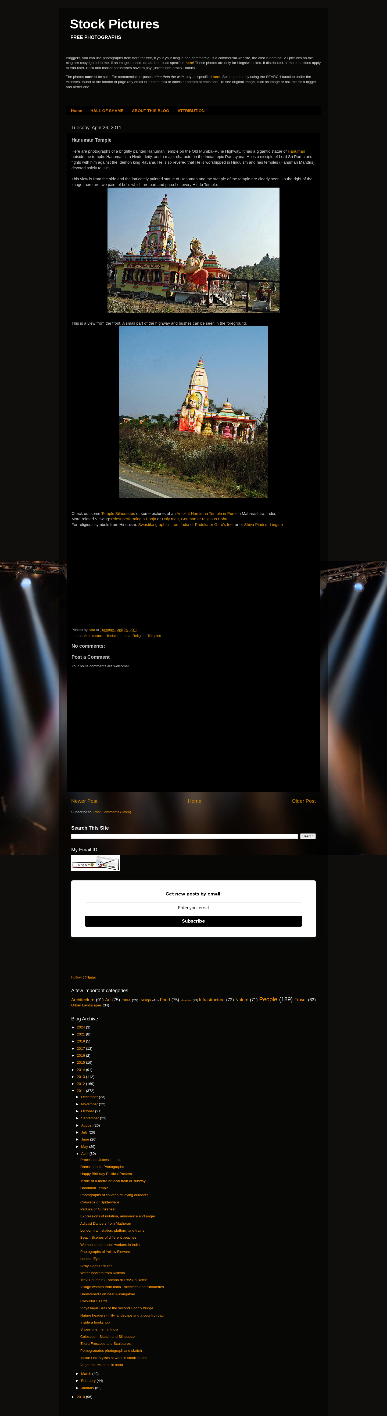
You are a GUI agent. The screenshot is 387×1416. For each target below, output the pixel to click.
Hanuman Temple (94, 1188)
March (86, 1374)
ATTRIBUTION (191, 110)
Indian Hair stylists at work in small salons (113, 1358)
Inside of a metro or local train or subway (113, 1181)
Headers (186, 1000)
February (89, 1381)
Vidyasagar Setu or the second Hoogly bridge (116, 1308)
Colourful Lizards (94, 1301)
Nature (242, 999)
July (85, 1132)
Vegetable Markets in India (101, 1365)
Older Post (304, 801)
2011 (81, 1091)
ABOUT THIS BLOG (150, 110)
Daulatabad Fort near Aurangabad (107, 1294)
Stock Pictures (114, 24)
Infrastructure (211, 999)
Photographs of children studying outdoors (114, 1195)
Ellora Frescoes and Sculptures (105, 1344)
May (85, 1147)
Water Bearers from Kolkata (102, 1273)
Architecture (93, 636)
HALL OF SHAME (106, 110)
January (88, 1388)
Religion (139, 636)
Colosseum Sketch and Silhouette (107, 1337)
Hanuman (296, 151)
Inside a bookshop (95, 1322)
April (85, 1154)
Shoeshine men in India (99, 1329)
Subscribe (193, 921)
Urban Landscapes (86, 1005)
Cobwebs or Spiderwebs (100, 1202)
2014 (81, 1070)
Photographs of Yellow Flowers (105, 1252)
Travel (300, 999)
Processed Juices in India (100, 1160)
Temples (154, 636)
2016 (81, 1055)
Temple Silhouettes (118, 513)
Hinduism (112, 636)
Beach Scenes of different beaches (108, 1237)
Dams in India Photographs (102, 1167)
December (90, 1097)
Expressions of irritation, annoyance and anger (117, 1216)
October (88, 1111)
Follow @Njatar (83, 977)
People (268, 999)
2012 (81, 1084)
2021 (81, 1034)
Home (76, 110)
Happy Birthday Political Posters (106, 1174)
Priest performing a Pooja (133, 519)
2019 (81, 1041)
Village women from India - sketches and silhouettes (122, 1287)
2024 (81, 1027)
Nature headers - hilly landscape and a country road (122, 1315)
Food (165, 999)
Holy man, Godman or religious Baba (194, 519)
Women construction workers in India (110, 1245)
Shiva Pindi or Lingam (263, 524)
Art (108, 999)
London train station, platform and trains (112, 1230)
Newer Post (84, 801)
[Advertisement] (111, 566)
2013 (81, 1077)
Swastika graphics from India (163, 524)
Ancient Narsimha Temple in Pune (206, 513)
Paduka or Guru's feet (214, 524)
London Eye (90, 1259)
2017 (81, 1048)
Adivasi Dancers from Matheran (105, 1223)
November (90, 1104)
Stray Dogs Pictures (96, 1266)
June (85, 1139)
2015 (81, 1062)
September (90, 1118)
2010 (81, 1397)
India (126, 636)
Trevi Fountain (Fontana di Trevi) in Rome (113, 1280)
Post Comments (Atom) (112, 812)
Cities (126, 1000)
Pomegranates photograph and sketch (111, 1351)
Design (145, 1000)
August (87, 1125)
